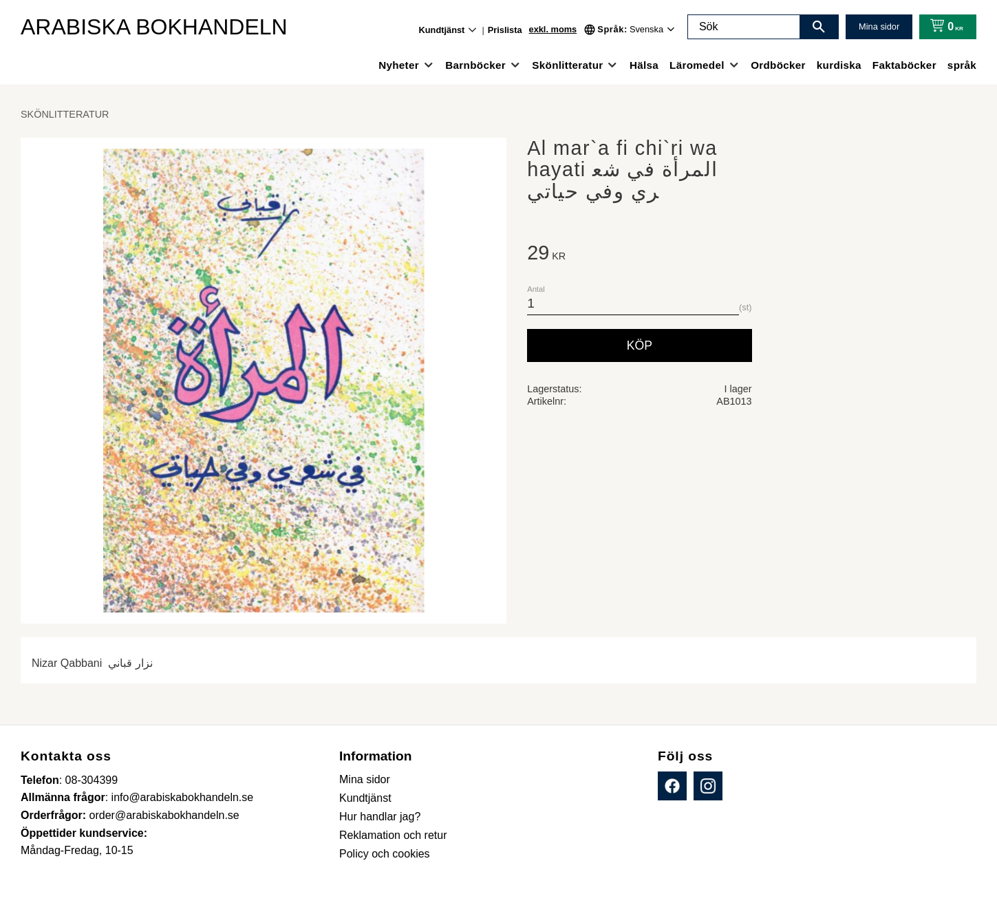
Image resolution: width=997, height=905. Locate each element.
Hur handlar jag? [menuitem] (379, 816)
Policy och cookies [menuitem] (384, 854)
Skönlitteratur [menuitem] (567, 65)
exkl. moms (553, 29)
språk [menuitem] (961, 65)
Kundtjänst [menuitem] (442, 30)
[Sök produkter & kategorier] (744, 27)
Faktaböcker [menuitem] (904, 65)
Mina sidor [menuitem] (364, 779)
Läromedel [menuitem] (697, 65)
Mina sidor (879, 26)
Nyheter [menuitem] (398, 65)
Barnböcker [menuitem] (475, 65)
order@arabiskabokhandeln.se (164, 815)
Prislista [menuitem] (505, 30)
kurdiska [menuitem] (839, 65)
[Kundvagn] (944, 27)
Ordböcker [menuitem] (778, 65)
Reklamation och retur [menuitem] (393, 835)
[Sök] (819, 27)
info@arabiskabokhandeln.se (182, 797)
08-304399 (91, 780)
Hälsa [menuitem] (644, 65)
